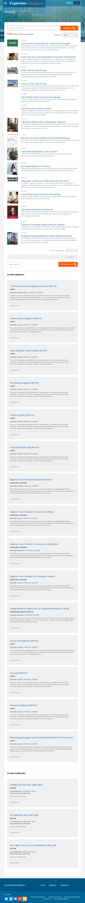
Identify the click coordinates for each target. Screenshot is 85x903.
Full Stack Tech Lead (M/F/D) (24, 447)
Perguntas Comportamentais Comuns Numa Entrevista (46, 236)
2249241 (42, 647)
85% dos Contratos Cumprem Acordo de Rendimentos (45, 138)
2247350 (42, 550)
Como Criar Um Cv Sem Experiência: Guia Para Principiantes (48, 57)
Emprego (52, 885)
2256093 (42, 712)
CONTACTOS (48, 899)
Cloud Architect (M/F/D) (22, 415)
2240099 (42, 325)
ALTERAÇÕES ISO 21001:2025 (24, 815)
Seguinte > (71, 257)
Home (43, 885)
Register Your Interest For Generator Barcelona (34, 544)
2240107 (42, 357)
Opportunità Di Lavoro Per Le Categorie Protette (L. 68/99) (39, 608)
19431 (42, 821)
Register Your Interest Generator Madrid (31, 479)
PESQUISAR (69, 28)
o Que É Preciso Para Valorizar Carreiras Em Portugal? (45, 43)
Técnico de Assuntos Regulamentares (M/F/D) (33, 286)
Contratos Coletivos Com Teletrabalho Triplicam (43, 122)
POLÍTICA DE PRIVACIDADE (72, 897)
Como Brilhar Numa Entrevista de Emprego (41, 97)
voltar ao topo (14, 264)
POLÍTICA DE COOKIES (54, 897)
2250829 (42, 679)
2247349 (42, 518)
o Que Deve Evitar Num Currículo (36, 108)
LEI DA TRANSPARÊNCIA (61, 899)
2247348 (42, 486)
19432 (42, 790)
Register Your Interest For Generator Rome (32, 511)
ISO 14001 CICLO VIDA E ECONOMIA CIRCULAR (33, 845)
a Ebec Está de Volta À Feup (34, 70)
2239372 (42, 292)
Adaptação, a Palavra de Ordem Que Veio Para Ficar (44, 181)
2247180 (42, 454)
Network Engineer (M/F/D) (23, 705)
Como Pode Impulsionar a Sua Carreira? (39, 151)
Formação (64, 885)
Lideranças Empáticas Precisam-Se (37, 209)
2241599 (42, 421)
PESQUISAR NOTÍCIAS (68, 264)
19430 (42, 851)
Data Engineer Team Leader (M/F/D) (28, 350)
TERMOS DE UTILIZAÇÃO (37, 897)
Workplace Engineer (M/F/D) (24, 382)
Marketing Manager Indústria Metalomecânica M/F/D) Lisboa (41, 737)
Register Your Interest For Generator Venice (32, 576)
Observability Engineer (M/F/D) (26, 318)
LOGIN (77, 3)
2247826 (42, 615)
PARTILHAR (14, 306)
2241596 (42, 389)
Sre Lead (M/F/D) (18, 673)
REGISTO (69, 3)
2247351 (42, 583)
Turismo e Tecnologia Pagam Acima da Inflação (43, 224)
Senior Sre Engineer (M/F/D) (24, 640)
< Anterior (14, 257)
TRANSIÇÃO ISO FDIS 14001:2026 (26, 784)
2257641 (42, 744)
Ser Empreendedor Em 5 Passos (35, 166)
